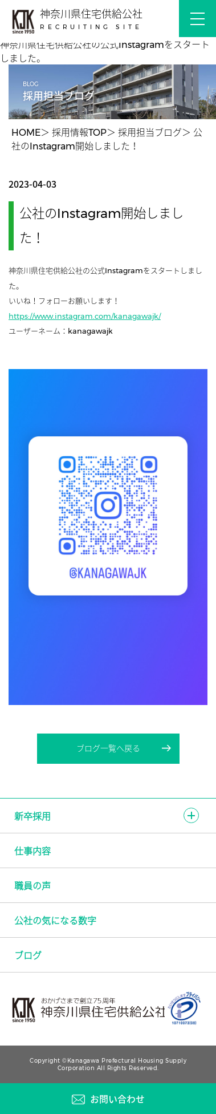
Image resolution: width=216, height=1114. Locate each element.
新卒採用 (32, 816)
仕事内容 (32, 851)
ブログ (28, 955)
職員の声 (32, 886)
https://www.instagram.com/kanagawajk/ (85, 316)
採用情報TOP (79, 132)
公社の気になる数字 (55, 920)
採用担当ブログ (150, 132)
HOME (25, 132)
